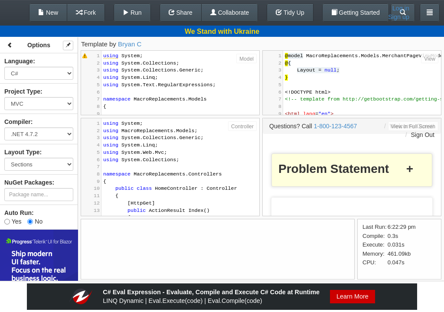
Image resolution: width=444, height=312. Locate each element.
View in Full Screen (413, 127)
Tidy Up (290, 12)
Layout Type (21, 152)
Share (181, 12)
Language (18, 61)
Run (132, 12)
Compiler (17, 121)
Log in (400, 8)
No (34, 221)
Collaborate (229, 12)
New (48, 12)
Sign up (398, 16)
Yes (12, 221)
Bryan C (129, 44)
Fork (86, 12)
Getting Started (355, 12)
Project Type (22, 91)
